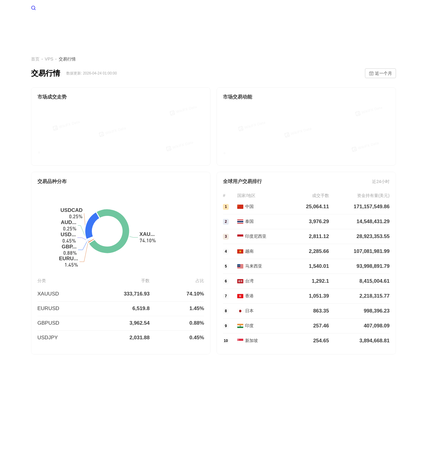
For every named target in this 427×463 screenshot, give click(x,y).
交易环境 (212, 26)
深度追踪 (351, 26)
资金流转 (321, 26)
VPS (156, 26)
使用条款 (83, 412)
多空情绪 (182, 26)
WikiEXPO (206, 412)
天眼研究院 (231, 412)
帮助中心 (382, 26)
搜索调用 (127, 412)
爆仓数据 (243, 26)
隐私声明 (105, 412)
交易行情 (290, 26)
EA (267, 26)
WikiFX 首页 (48, 7)
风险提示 (61, 412)
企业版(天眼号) (155, 412)
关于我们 (39, 412)
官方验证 (182, 412)
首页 (136, 26)
